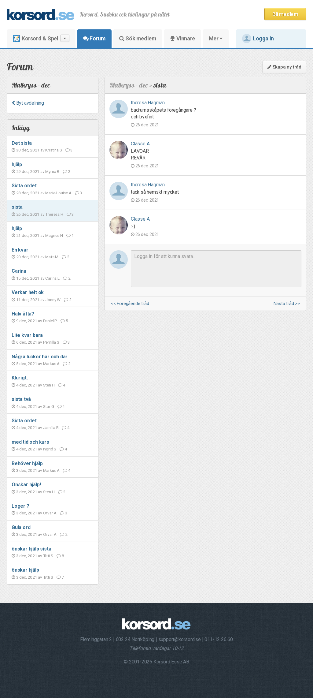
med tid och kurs (30, 442)
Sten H (49, 385)
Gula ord (21, 527)
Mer (216, 38)
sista (17, 207)
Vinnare (182, 38)
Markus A (51, 363)
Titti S (48, 555)
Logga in (258, 38)
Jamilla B (51, 427)
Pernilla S (51, 342)
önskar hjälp (25, 570)
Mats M (51, 256)
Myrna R (52, 171)
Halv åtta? (23, 314)
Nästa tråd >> (287, 303)
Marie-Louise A (58, 192)
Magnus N (54, 235)
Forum (94, 38)
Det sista (22, 143)
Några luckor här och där (40, 357)
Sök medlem (137, 38)
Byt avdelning (28, 103)
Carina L (52, 278)
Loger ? (20, 506)
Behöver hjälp (27, 463)
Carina (19, 271)
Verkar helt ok (28, 292)
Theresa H (54, 214)
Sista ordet (24, 185)
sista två (21, 399)
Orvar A (50, 512)
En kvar (20, 250)
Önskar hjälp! (26, 484)
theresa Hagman (148, 103)
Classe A (140, 144)
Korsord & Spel (41, 38)
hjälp (17, 164)
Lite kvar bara (27, 335)
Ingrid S (49, 448)
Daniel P (50, 320)
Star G (48, 406)
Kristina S (53, 149)
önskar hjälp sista (31, 549)
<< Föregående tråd (130, 303)
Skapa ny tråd (284, 67)
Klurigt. (20, 378)
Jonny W (53, 299)
